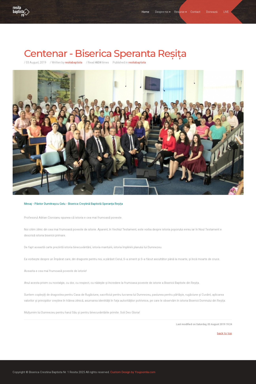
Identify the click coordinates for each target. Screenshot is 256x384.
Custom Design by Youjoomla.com (132, 372)
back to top (224, 333)
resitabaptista (73, 62)
